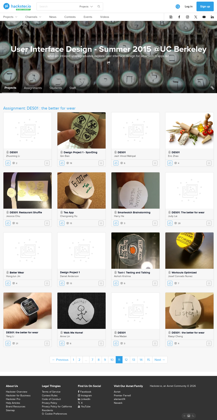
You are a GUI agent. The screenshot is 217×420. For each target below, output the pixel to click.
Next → (160, 359)
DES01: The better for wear (188, 212)
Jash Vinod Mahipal (125, 156)
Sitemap (10, 410)
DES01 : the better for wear (188, 333)
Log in (189, 6)
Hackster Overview (16, 391)
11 (119, 359)
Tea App (69, 212)
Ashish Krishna (122, 276)
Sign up (205, 6)
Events (88, 17)
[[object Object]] (178, 6)
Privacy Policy (49, 403)
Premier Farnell (122, 395)
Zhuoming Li (13, 156)
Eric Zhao (173, 156)
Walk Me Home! (73, 333)
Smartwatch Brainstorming (134, 212)
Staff (72, 88)
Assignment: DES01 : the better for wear (39, 108)
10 (112, 359)
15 (148, 359)
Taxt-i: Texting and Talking (134, 273)
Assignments (33, 88)
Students (55, 88)
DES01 (14, 152)
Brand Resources (15, 406)
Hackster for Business (18, 395)
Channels (33, 17)
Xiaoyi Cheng (175, 336)
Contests (70, 17)
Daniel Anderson (69, 276)
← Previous (60, 359)
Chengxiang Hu (68, 216)
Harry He (119, 216)
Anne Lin (65, 336)
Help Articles (13, 403)
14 (141, 359)
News (52, 17)
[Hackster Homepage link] (17, 6)
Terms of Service (51, 391)
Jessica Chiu (13, 216)
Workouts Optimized (184, 273)
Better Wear (17, 273)
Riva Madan (120, 336)
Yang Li (10, 336)
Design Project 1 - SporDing (80, 152)
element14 (119, 399)
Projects (10, 17)
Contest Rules (50, 395)
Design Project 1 (70, 272)
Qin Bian (65, 156)
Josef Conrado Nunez (180, 276)
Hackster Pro (13, 399)
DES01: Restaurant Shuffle (26, 212)
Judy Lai (172, 216)
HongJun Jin (13, 276)
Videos (104, 17)
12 (126, 359)
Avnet (117, 391)
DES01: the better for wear (22, 332)
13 (133, 359)
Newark (118, 403)
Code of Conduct (51, 399)
